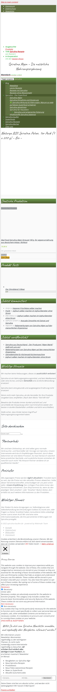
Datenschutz (10, 8)
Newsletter (9, 11)
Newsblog (14, 85)
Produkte (9, 49)
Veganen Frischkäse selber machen (27, 308)
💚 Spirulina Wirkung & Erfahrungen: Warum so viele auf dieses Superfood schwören (31, 103)
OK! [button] (26, 544)
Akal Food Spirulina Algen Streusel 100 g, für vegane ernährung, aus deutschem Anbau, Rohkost (27, 241)
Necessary (8, 589)
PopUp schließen (8, 690)
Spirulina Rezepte (17, 51)
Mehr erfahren (48, 544)
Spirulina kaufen (12, 117)
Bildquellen (9, 532)
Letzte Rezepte (16, 88)
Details (4, 255)
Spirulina (18, 79)
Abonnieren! (47, 678)
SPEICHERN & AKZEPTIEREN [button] (12, 621)
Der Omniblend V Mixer (15, 289)
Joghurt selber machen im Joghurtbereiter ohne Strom (27, 357)
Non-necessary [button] (7, 604)
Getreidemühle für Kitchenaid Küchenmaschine (25, 354)
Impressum (10, 6)
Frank (7, 311)
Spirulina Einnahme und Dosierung (24, 100)
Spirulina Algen (16, 97)
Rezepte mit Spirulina (18, 90)
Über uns (9, 126)
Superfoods (10, 119)
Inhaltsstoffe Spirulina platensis (23, 114)
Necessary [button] (5, 587)
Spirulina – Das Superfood (16, 95)
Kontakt (8, 527)
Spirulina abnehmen (18, 107)
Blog (7, 83)
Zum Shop (5, 257)
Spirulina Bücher (12, 124)
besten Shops (17, 59)
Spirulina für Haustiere (19, 109)
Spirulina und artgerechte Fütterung (29, 112)
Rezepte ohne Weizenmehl (21, 93)
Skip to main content (9, 2)
